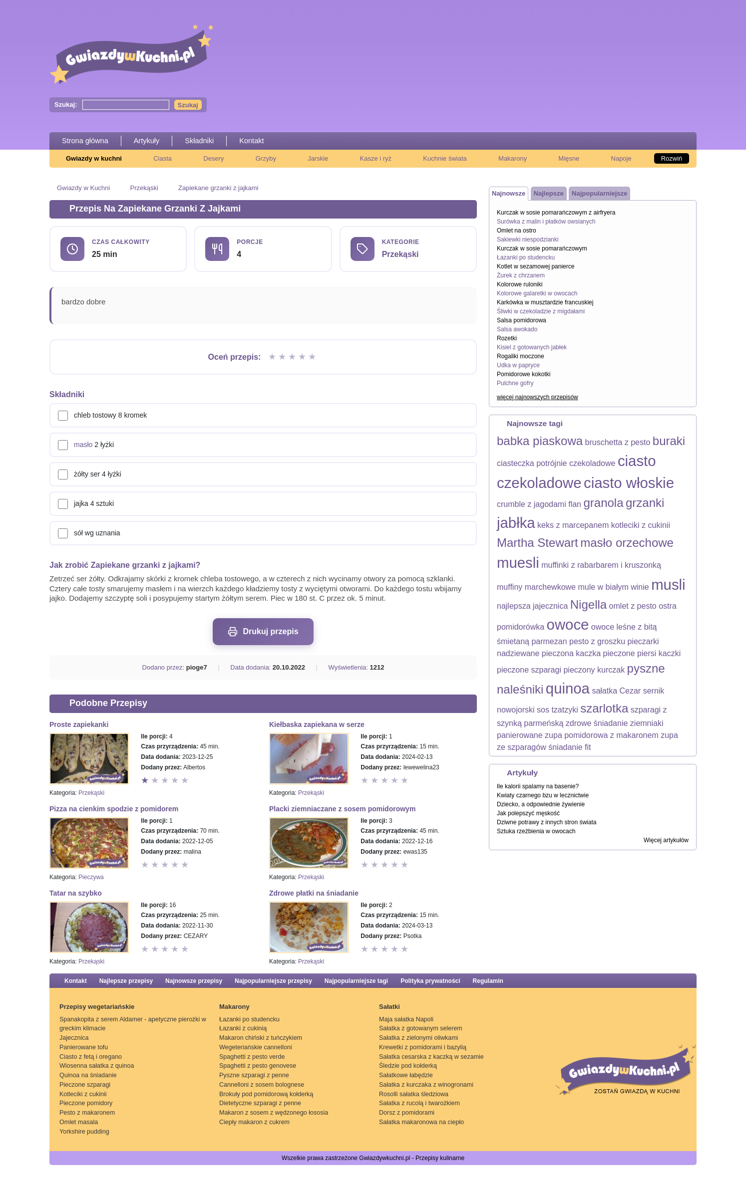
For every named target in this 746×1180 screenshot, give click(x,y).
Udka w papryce (518, 365)
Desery (213, 158)
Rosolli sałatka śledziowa (413, 1094)
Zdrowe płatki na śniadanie (314, 893)
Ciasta (162, 158)
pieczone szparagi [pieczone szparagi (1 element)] (529, 670)
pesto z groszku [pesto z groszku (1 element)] (597, 641)
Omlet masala (78, 1122)
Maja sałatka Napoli (406, 1019)
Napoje (621, 158)
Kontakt (251, 141)
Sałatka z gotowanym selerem (420, 1028)
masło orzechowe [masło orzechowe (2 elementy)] (627, 542)
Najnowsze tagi (535, 423)
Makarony (512, 158)
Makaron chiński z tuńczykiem (260, 1037)
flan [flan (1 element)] (574, 504)
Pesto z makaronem (87, 1112)
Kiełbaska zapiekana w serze (317, 724)
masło (83, 445)
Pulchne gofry (515, 383)
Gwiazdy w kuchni (94, 158)
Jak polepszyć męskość (528, 813)
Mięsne (568, 158)
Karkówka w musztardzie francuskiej (545, 302)
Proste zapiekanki (78, 724)
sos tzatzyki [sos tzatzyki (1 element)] (557, 710)
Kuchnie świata (444, 158)
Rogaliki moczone (520, 356)
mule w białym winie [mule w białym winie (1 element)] (613, 587)
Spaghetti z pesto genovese (257, 1065)
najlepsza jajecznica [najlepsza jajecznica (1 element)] (532, 606)
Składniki (199, 141)
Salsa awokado (517, 329)
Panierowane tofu (83, 1047)
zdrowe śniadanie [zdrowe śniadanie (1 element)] (597, 723)
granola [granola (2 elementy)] (603, 502)
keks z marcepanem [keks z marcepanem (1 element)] (573, 525)
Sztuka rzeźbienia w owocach (536, 831)
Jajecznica (73, 1037)
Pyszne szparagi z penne (254, 1075)
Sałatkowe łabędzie (406, 1075)
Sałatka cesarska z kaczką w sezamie (431, 1056)
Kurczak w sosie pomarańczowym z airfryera (556, 212)
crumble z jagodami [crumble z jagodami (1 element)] (531, 504)
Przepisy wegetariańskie (96, 1006)
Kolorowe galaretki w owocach (537, 293)
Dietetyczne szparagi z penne (260, 1103)
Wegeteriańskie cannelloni (255, 1047)
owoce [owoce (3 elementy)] (568, 624)
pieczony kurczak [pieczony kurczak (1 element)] (594, 670)
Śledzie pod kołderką (408, 1065)
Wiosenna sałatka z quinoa (96, 1065)
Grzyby (266, 158)
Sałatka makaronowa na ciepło (421, 1122)
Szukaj (188, 105)
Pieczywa (91, 877)
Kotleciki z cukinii (82, 1094)
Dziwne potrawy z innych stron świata (546, 822)
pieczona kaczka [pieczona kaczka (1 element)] (571, 653)
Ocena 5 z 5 (313, 357)
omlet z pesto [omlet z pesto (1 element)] (633, 606)
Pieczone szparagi (84, 1084)
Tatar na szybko (75, 893)
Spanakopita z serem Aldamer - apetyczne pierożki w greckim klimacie (132, 1024)
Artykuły (147, 141)
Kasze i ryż (376, 158)
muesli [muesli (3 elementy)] (518, 562)
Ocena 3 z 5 (293, 357)
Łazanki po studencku (526, 257)
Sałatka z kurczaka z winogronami (426, 1084)
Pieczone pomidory (85, 1103)
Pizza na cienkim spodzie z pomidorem (113, 809)
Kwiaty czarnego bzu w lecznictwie (543, 795)
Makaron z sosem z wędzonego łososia (273, 1112)
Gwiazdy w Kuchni (83, 188)
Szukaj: (65, 104)
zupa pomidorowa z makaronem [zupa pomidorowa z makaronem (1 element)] (602, 735)
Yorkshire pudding (84, 1131)
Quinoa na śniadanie (88, 1075)
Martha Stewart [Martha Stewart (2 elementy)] (537, 542)
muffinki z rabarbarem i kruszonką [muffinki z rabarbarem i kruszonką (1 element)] (601, 565)
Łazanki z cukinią (243, 1028)
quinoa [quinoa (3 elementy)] (568, 688)
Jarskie (318, 158)
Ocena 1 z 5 (273, 357)
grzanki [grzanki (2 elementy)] (645, 502)
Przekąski (144, 188)
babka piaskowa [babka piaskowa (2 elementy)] (540, 441)
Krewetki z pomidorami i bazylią (422, 1047)
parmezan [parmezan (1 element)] (549, 641)
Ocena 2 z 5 (283, 357)
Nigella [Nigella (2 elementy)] (588, 604)
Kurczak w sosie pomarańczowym (542, 248)
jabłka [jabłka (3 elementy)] (516, 522)
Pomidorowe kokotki (523, 374)
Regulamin (488, 980)
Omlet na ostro (516, 230)
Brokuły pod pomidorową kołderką (266, 1094)
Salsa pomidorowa (521, 320)
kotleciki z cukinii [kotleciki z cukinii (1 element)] (640, 525)
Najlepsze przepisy (126, 980)
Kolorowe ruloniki (519, 284)
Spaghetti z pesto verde (252, 1056)
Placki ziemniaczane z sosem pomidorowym (342, 809)
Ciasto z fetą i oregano (90, 1056)
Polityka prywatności (430, 980)
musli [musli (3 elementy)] (668, 584)
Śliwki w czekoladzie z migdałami (541, 311)
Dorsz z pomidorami (406, 1112)
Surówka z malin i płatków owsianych (546, 221)
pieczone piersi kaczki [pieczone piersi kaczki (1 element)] (642, 653)
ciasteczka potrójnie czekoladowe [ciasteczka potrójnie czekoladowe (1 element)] (556, 463)
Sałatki (389, 1006)
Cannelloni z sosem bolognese (261, 1084)
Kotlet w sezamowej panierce (535, 266)
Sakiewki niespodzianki (527, 239)
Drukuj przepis (263, 632)
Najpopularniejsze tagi (356, 980)
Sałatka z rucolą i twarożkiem (419, 1103)
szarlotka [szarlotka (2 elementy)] (604, 708)
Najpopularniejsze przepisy (273, 980)
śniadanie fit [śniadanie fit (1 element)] (569, 747)
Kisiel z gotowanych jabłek (532, 347)
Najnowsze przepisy (193, 980)
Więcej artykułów (666, 840)
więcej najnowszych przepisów (537, 397)
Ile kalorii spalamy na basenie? (538, 786)
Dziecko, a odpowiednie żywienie (541, 804)
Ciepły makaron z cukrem (254, 1122)
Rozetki (507, 338)
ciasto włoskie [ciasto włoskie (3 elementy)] (629, 482)
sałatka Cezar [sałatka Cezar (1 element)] (616, 691)
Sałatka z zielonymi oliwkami (418, 1037)
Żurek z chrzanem (521, 275)
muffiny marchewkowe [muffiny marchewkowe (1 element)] (536, 587)
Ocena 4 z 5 (303, 357)
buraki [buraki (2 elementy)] (669, 441)
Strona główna (85, 141)
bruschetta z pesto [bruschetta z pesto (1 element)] (618, 442)
